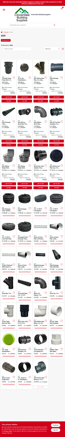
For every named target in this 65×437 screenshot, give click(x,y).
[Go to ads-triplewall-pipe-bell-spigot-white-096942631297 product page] (8, 260)
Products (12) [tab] (5, 40)
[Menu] (4, 10)
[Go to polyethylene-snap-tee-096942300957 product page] (24, 125)
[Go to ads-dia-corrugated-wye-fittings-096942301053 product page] (40, 81)
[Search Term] (32, 25)
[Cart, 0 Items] (61, 9)
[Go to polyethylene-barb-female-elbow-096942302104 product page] (40, 125)
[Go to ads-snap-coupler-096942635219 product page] (24, 345)
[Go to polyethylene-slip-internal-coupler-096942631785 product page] (56, 125)
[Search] (54, 25)
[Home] (1, 32)
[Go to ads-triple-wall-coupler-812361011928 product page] (56, 317)
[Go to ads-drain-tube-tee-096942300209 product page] (56, 288)
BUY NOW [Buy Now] (9, 101)
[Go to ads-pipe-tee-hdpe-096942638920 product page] (8, 317)
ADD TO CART (9, 97)
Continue (55, 425)
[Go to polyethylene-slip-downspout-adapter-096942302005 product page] (8, 169)
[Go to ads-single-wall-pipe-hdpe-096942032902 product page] (24, 288)
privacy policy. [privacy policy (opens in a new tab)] (8, 431)
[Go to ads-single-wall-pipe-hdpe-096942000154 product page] (8, 204)
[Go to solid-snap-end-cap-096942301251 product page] (56, 169)
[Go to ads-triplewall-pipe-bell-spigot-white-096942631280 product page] (24, 260)
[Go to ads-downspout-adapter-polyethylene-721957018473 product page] (8, 374)
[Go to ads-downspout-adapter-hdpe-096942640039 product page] (56, 345)
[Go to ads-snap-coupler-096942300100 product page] (24, 374)
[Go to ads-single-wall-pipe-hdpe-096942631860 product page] (40, 260)
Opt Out (55, 430)
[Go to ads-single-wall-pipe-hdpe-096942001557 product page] (24, 204)
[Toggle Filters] (63, 49)
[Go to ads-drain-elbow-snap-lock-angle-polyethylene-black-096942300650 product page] (40, 288)
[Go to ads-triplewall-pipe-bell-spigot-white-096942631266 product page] (56, 232)
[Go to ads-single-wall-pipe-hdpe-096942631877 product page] (56, 260)
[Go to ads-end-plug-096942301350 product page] (8, 345)
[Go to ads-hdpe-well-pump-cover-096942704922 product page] (24, 81)
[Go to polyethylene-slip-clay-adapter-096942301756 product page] (40, 169)
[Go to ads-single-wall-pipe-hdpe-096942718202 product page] (8, 232)
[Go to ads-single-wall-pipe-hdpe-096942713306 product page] (40, 204)
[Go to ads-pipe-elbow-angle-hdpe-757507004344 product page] (40, 317)
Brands (6, 32)
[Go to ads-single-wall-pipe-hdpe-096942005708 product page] (24, 232)
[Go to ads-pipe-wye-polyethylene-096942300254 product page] (8, 288)
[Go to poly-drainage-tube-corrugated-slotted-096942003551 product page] (56, 81)
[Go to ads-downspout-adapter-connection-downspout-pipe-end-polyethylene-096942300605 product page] (24, 317)
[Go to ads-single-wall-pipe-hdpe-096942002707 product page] (56, 204)
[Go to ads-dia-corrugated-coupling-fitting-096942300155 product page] (40, 374)
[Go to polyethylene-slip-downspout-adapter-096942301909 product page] (24, 169)
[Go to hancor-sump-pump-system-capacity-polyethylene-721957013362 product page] (8, 81)
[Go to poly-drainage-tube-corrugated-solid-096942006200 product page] (8, 125)
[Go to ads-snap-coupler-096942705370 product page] (40, 345)
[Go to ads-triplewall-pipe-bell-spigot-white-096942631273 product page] (40, 232)
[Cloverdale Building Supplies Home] (22, 14)
